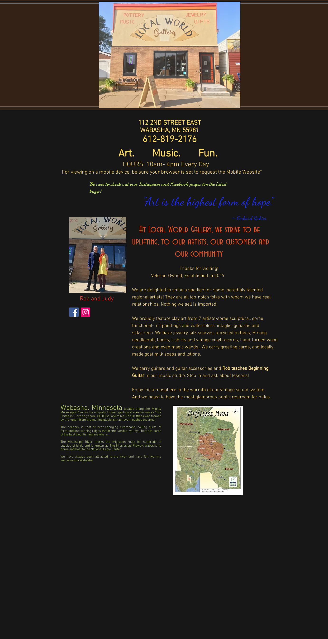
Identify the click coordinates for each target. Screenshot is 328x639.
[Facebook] (74, 312)
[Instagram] (85, 312)
